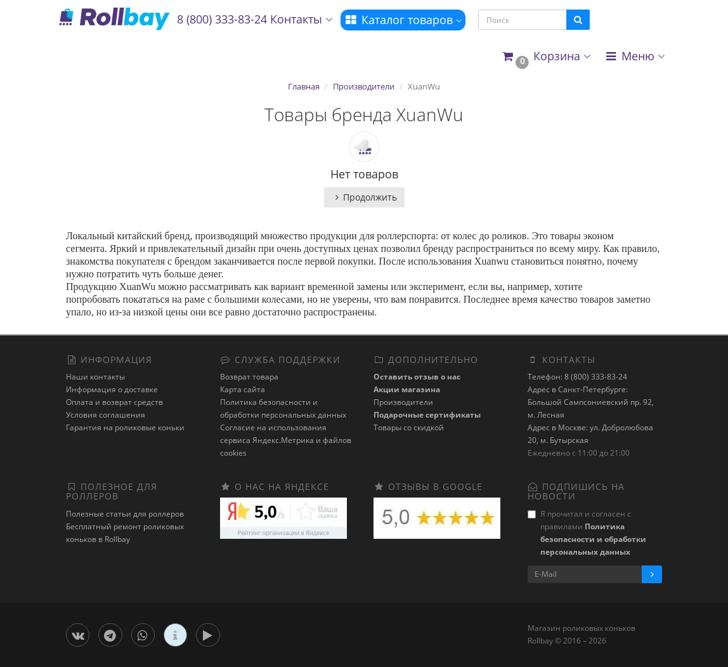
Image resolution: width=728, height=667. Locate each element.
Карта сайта (242, 389)
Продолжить (364, 197)
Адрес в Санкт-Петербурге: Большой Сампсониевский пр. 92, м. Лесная (591, 402)
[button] (545, 56)
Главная (304, 86)
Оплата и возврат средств (114, 402)
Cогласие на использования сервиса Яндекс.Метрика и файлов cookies (285, 440)
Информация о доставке (112, 389)
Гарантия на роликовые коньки (125, 427)
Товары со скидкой (409, 427)
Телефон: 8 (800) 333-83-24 (577, 376)
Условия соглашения (105, 414)
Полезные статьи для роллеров (125, 513)
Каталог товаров (403, 19)
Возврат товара (249, 376)
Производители (363, 86)
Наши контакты (95, 376)
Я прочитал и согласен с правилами (587, 532)
